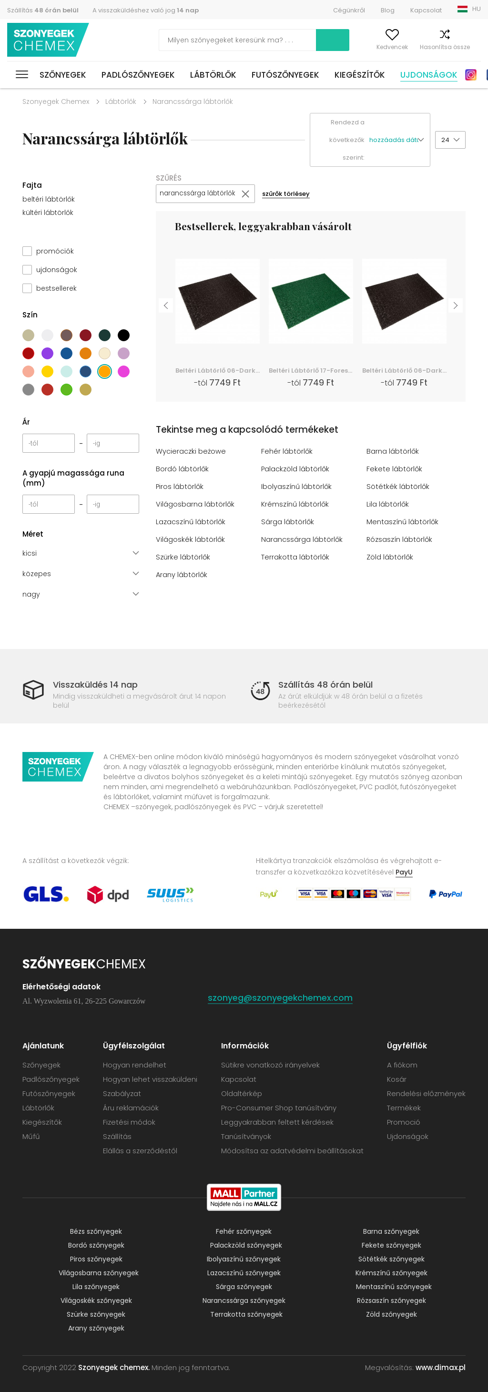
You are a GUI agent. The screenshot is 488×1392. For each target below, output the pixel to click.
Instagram (471, 75)
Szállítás (43, 10)
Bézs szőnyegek (96, 1231)
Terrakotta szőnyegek (246, 1314)
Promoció (403, 1122)
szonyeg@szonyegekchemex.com (280, 998)
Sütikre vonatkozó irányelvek (270, 1065)
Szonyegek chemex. (114, 1367)
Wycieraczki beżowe (191, 452)
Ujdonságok (429, 75)
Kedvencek (374, 47)
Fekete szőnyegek (391, 1245)
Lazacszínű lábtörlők (191, 522)
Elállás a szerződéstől (140, 1151)
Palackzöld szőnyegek (246, 1245)
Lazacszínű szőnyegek (244, 1273)
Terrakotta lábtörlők (295, 557)
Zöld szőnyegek (391, 1314)
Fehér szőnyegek (244, 1231)
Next (455, 305)
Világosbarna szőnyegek (99, 1273)
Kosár (472, 47)
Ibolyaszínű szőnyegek (244, 1259)
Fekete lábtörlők (394, 469)
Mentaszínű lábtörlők (402, 522)
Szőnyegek (63, 75)
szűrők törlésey (292, 194)
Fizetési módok (129, 1122)
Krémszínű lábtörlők (295, 504)
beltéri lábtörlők (48, 199)
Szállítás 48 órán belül (325, 685)
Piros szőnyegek (96, 1259)
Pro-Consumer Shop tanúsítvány (278, 1108)
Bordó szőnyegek (96, 1245)
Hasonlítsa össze (427, 47)
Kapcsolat (426, 10)
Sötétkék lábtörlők (398, 487)
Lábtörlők (213, 75)
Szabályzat (122, 1093)
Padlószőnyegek (138, 75)
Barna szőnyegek (391, 1231)
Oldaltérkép (241, 1093)
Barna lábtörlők (392, 452)
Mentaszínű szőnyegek (394, 1286)
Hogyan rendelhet (134, 1065)
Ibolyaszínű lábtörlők (297, 487)
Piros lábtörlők (180, 487)
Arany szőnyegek (96, 1328)
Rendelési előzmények (426, 1093)
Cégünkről (349, 10)
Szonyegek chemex (49, 40)
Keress (288, 40)
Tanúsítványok (246, 1136)
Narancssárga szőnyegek (244, 1300)
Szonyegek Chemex (55, 101)
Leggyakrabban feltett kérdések (277, 1122)
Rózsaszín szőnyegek (391, 1300)
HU (476, 8)
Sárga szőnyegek (244, 1286)
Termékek (404, 1108)
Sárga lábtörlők (288, 522)
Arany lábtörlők (182, 575)
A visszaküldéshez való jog (145, 10)
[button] (399, 140)
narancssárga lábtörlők (200, 194)
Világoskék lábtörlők (190, 540)
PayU (404, 872)
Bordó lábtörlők (182, 469)
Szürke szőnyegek (96, 1314)
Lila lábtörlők (387, 504)
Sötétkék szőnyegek (391, 1259)
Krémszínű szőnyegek (391, 1273)
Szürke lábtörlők (183, 557)
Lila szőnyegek (96, 1286)
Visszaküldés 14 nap (95, 685)
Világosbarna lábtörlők (195, 504)
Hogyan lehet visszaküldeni (150, 1079)
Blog (388, 10)
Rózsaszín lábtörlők (399, 540)
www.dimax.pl (441, 1367)
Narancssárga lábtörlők (302, 540)
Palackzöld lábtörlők (295, 469)
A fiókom (334, 47)
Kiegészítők (360, 75)
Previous (166, 305)
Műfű (31, 1136)
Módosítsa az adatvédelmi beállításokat (292, 1151)
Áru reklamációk (131, 1108)
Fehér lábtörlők (287, 452)
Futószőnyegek (285, 75)
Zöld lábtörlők (390, 557)
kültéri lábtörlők (47, 212)
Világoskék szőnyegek (96, 1300)
